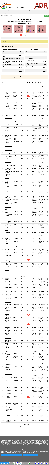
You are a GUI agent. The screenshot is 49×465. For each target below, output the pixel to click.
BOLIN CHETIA (8, 165)
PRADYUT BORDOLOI (7, 367)
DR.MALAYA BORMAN (7, 218)
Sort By (45, 80)
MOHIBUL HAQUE (7, 344)
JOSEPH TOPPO (8, 287)
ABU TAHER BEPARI (7, 103)
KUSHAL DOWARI (7, 315)
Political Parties (31, 10)
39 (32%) (44, 67)
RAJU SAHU (7, 413)
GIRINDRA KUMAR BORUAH (7, 242)
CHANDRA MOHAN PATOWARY (7, 182)
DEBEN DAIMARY (7, 186)
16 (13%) (44, 61)
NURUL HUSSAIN (7, 351)
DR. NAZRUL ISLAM (8, 212)
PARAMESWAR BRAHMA (8, 357)
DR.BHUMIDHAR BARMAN (8, 215)
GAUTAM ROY (8, 235)
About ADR (38, 13)
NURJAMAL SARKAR (7, 347)
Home (2, 10)
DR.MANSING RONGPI (8, 222)
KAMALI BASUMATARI (8, 298)
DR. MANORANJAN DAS (8, 203)
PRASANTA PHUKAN (7, 388)
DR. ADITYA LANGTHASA (8, 197)
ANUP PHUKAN (8, 124)
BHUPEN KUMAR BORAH (8, 149)
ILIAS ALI (7, 270)
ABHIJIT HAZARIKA (7, 99)
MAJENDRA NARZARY (7, 328)
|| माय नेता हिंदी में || (4, 13)
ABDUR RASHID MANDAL (8, 96)
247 (20, 55)
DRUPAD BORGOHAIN (8, 225)
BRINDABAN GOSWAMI (7, 169)
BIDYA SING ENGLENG (7, 153)
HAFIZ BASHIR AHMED (8, 256)
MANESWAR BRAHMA (8, 331)
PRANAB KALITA (8, 377)
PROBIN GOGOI (8, 393)
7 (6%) (44, 53)
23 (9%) (20, 73)
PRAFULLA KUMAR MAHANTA (7, 370)
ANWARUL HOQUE (7, 128)
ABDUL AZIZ (7, 86)
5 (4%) (44, 57)
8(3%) (20, 61)
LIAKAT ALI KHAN (7, 321)
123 (44, 51)
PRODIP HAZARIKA (7, 397)
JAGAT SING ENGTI (8, 273)
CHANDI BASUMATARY (8, 179)
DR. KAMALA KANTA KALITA (8, 200)
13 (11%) (44, 70)
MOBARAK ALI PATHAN (8, 341)
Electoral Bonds (39, 10)
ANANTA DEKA (8, 121)
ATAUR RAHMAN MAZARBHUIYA (8, 132)
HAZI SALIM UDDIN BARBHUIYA (7, 260)
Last (28, 424)
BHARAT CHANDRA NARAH (7, 142)
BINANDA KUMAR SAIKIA (8, 156)
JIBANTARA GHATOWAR (7, 279)
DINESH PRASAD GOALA (7, 193)
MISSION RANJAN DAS (8, 337)
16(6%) (20, 58)
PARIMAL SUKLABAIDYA (8, 360)
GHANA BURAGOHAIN (8, 239)
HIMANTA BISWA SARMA (8, 264)
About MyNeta (45, 13)
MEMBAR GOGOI (7, 334)
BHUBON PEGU (8, 146)
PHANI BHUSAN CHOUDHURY (8, 364)
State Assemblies (15, 10)
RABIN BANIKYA (8, 403)
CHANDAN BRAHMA (7, 175)
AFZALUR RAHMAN (7, 106)
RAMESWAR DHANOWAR (8, 421)
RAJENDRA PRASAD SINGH (8, 407)
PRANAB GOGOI (8, 374)
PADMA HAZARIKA (7, 354)
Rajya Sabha (23, 10)
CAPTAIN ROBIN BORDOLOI (8, 172)
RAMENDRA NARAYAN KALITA (7, 417)
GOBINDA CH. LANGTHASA (8, 246)
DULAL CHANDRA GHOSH (7, 229)
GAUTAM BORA (8, 232)
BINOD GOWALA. (7, 159)
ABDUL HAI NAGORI (7, 89)
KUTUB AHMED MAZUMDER (8, 318)
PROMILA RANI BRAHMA (8, 400)
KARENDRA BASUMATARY (8, 301)
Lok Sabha (7, 10)
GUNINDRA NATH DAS (7, 253)
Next (25, 424)
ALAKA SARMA (8, 118)
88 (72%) (44, 64)
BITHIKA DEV (8, 162)
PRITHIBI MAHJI (8, 390)
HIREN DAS (7, 266)
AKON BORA (8, 115)
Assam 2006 (8, 38)
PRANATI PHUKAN (7, 381)
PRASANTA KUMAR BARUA (8, 384)
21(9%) (20, 64)
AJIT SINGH (7, 111)
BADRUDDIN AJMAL (8, 136)
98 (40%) (20, 70)
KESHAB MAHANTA (7, 308)
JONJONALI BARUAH (7, 285)
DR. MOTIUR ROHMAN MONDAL (8, 208)
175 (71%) (20, 67)
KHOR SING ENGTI (7, 311)
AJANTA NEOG (8, 108)
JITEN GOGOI (8, 281)
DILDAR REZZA (8, 188)
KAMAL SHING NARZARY (8, 295)
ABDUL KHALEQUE (7, 93)
